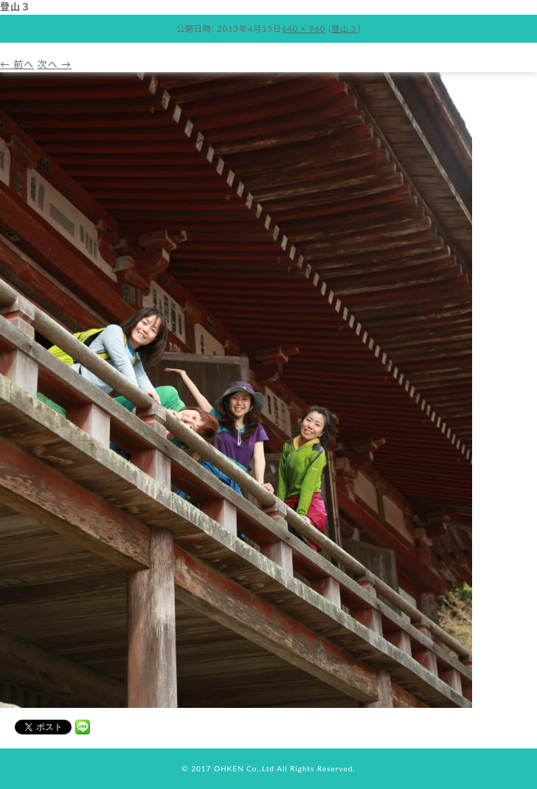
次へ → (55, 64)
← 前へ (17, 64)
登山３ (344, 28)
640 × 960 (303, 28)
